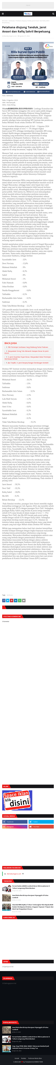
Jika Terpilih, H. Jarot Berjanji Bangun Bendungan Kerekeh (28, 363)
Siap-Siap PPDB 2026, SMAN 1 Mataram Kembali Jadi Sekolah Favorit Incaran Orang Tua (30, 1047)
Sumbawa (12, 21)
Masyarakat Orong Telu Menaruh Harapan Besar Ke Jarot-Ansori (26, 352)
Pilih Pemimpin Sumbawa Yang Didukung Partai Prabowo (28, 347)
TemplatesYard (30, 1062)
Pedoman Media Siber (35, 1058)
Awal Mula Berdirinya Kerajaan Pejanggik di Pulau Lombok (30, 896)
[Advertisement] (28, 576)
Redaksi (23, 1058)
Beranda (5, 21)
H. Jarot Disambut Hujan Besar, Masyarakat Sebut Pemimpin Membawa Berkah (27, 358)
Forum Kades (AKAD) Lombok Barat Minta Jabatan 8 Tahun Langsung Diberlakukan (31, 887)
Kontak (17, 1058)
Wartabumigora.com (10, 36)
